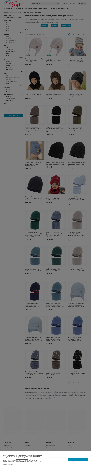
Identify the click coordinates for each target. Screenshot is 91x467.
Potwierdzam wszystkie (78, 459)
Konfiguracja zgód (57, 459)
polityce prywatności (17, 457)
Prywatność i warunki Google (22, 459)
